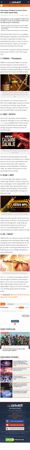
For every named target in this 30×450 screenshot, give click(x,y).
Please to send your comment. (12, 311)
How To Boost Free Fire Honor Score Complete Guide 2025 (20, 392)
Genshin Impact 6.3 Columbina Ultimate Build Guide (19, 378)
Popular (27, 307)
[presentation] (6, 304)
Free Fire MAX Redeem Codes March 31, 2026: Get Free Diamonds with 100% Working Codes (20, 363)
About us (15, 414)
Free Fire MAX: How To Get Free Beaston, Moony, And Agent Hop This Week (15, 28)
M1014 (2, 123)
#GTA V (12, 5)
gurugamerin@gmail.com (15, 410)
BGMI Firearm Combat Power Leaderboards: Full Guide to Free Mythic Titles (20, 385)
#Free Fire (18, 5)
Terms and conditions (15, 416)
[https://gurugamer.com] (15, 405)
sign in (7, 311)
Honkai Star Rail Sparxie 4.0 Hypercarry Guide (19, 369)
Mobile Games (24, 15)
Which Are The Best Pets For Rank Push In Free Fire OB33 (14, 30)
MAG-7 (5, 277)
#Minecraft (6, 5)
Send (25, 316)
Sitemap (15, 418)
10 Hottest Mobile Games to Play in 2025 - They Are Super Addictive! (14, 349)
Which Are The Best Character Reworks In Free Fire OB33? (14, 25)
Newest (21, 307)
